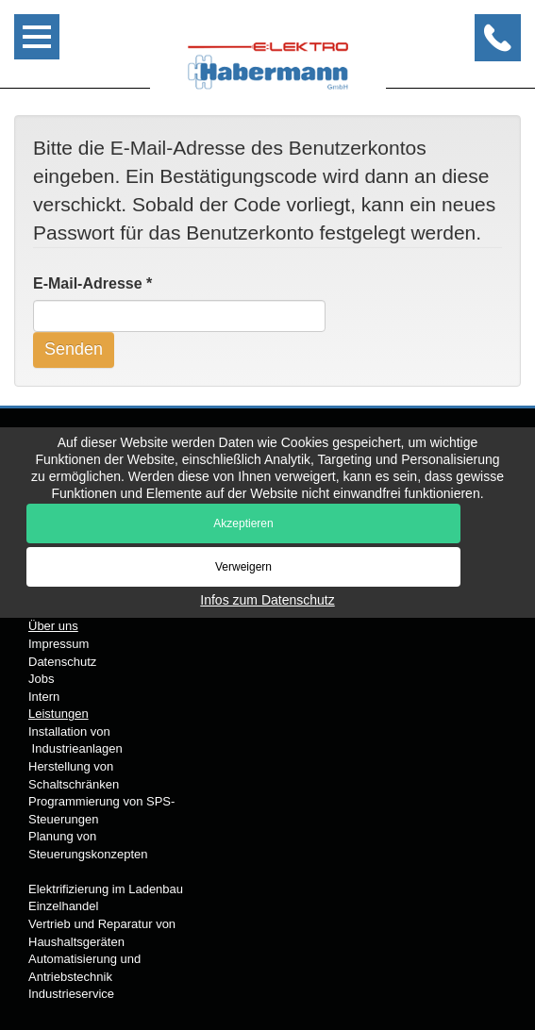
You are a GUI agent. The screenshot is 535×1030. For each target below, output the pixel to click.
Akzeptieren (243, 523)
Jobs (41, 679)
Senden (73, 349)
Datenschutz (62, 662)
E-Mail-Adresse (92, 283)
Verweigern (243, 566)
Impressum (58, 644)
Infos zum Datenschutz (267, 599)
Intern (43, 696)
